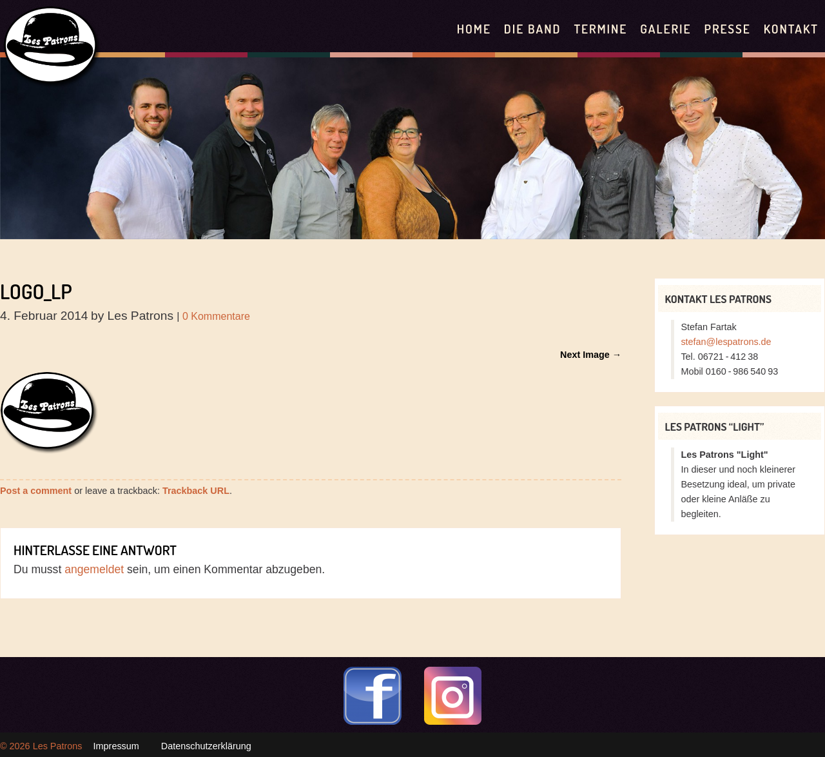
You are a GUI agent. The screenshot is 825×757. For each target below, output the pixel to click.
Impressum (116, 746)
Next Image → (590, 354)
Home (474, 29)
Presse (727, 29)
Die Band (532, 29)
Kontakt (791, 29)
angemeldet (94, 569)
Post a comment (36, 491)
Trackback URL (195, 491)
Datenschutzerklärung (206, 746)
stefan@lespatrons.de (726, 342)
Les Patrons (57, 746)
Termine (600, 29)
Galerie (665, 29)
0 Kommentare (216, 316)
